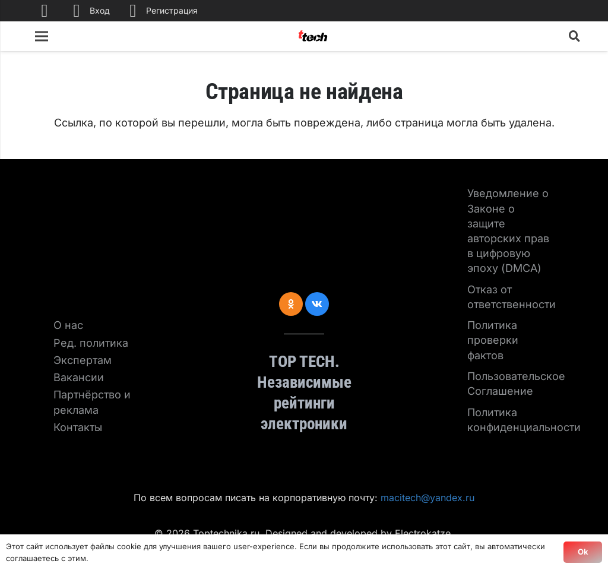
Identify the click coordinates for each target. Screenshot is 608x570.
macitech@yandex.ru (427, 498)
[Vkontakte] (317, 304)
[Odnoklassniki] (291, 304)
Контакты (77, 427)
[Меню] (42, 36)
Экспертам (82, 360)
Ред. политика (90, 343)
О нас (68, 325)
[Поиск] (574, 36)
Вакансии (78, 377)
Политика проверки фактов (492, 340)
